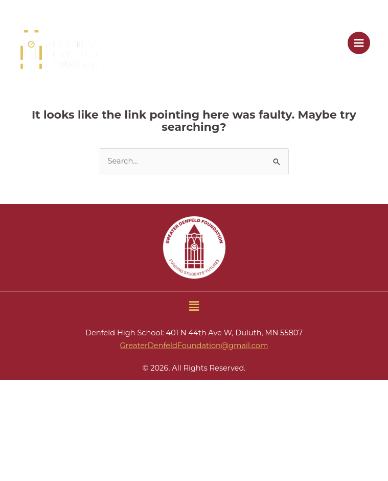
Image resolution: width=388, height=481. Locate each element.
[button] (193, 306)
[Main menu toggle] (359, 43)
